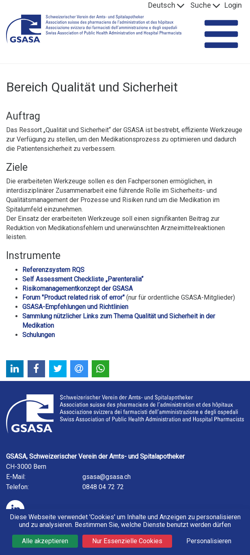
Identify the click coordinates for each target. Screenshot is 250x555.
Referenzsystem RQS (53, 270)
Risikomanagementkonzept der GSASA (77, 288)
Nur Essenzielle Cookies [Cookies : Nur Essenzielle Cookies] (127, 541)
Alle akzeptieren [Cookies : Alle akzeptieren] (45, 541)
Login (233, 5)
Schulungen (38, 335)
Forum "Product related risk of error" (73, 297)
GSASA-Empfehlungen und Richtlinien (75, 307)
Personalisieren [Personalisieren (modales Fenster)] (208, 541)
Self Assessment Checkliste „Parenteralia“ (82, 279)
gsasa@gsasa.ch (106, 477)
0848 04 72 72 (103, 487)
